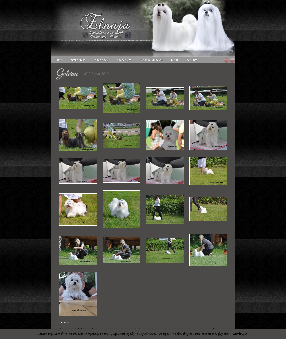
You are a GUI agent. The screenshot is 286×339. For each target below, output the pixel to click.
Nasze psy (102, 59)
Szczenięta (124, 59)
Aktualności (78, 59)
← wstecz (63, 322)
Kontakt (191, 59)
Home (58, 59)
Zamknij (238, 334)
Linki (174, 59)
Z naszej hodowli (151, 59)
